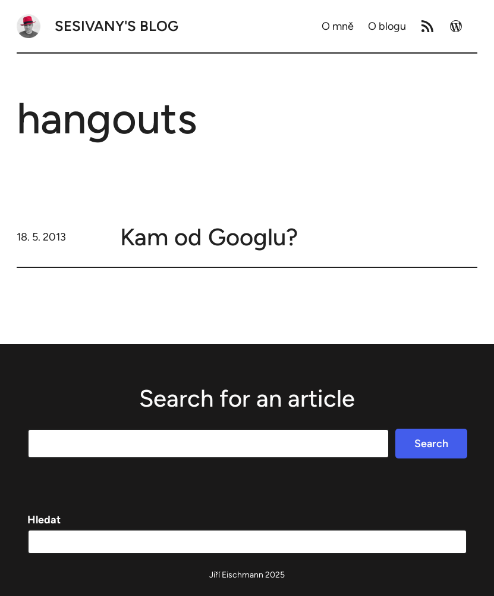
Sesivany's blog (116, 26)
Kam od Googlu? (209, 237)
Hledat (44, 519)
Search (431, 443)
